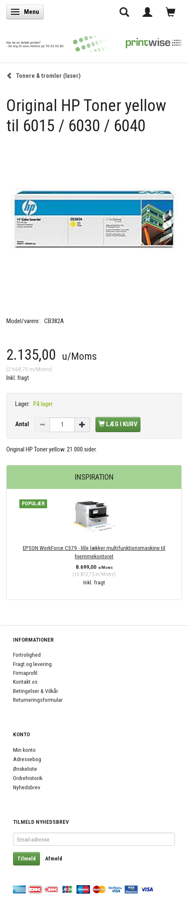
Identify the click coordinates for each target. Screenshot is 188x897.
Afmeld (53, 858)
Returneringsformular (38, 699)
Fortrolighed (27, 654)
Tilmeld (26, 858)
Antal (22, 424)
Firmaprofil (25, 672)
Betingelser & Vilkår (35, 690)
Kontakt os (25, 681)
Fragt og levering (32, 664)
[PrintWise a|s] (94, 41)
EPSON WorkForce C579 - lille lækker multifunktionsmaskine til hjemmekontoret (94, 551)
